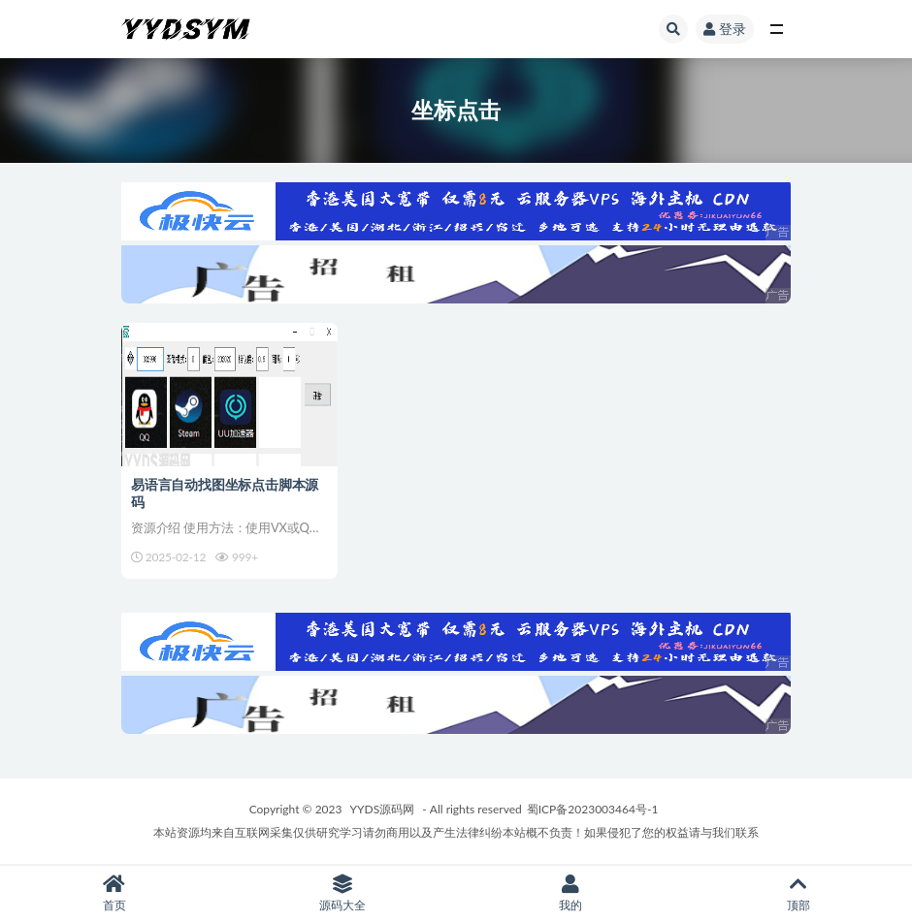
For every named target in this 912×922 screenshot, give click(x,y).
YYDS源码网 (382, 809)
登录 (724, 28)
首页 (114, 893)
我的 (570, 893)
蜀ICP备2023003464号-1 (593, 809)
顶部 (798, 893)
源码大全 (342, 893)
